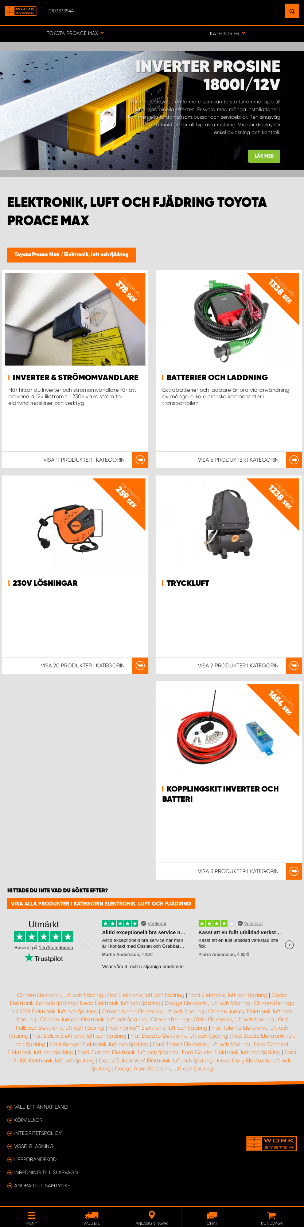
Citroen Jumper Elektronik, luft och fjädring (93, 1019)
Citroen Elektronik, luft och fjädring (60, 995)
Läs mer (264, 156)
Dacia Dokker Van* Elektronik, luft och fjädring (156, 1060)
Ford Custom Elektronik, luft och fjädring (128, 1052)
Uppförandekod (35, 1159)
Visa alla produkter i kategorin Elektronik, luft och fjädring (101, 903)
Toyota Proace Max (38, 254)
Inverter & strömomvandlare (76, 378)
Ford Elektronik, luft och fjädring (228, 995)
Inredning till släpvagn (46, 1172)
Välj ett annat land (41, 1107)
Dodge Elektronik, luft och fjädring (207, 1003)
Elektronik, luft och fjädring (96, 254)
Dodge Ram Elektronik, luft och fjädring (164, 1068)
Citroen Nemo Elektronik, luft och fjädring (153, 1011)
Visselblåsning (34, 1146)
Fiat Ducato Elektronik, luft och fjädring (179, 1036)
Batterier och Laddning (217, 378)
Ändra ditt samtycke (42, 1185)
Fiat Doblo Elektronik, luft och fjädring (79, 1036)
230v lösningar (45, 584)
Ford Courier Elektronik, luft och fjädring (231, 1052)
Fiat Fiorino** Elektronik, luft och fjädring (157, 1028)
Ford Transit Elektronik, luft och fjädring (201, 1044)
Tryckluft (188, 584)
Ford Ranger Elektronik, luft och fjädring (99, 1044)
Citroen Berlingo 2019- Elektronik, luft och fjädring (212, 1019)
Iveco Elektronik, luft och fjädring (120, 1003)
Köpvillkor (28, 1120)
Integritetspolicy (38, 1133)
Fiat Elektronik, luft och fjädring (145, 995)
